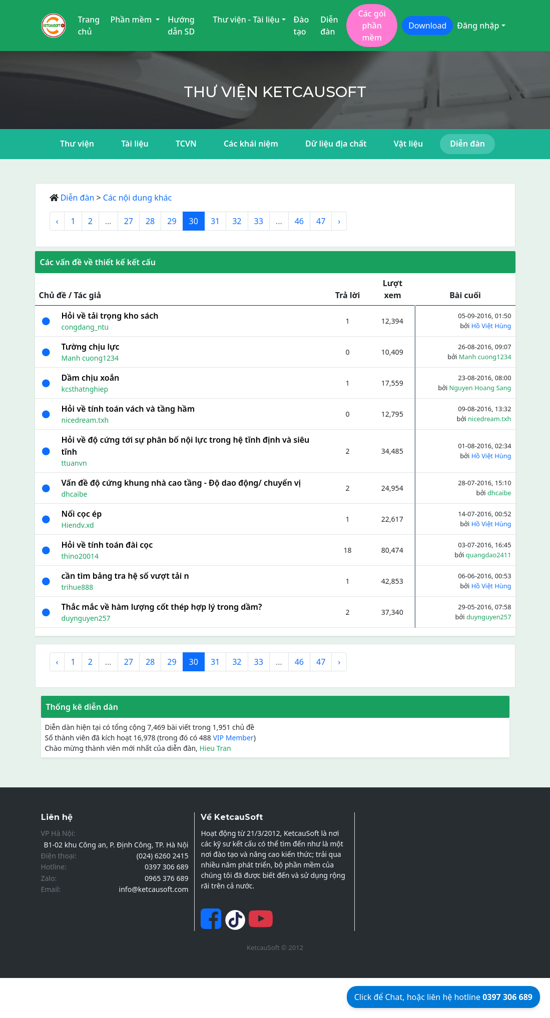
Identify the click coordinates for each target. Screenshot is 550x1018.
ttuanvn (74, 463)
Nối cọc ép (82, 513)
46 (299, 221)
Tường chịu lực (91, 346)
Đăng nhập (478, 25)
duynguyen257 (86, 618)
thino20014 (80, 556)
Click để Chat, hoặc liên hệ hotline (443, 996)
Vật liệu (408, 143)
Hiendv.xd (78, 525)
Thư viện (77, 143)
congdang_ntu (85, 327)
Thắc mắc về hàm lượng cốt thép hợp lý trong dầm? (162, 606)
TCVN (186, 143)
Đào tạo (301, 25)
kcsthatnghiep (85, 389)
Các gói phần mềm (371, 25)
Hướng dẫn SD (181, 25)
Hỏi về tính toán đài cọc (107, 544)
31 (215, 221)
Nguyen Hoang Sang (480, 387)
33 (258, 221)
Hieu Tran (215, 748)
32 (236, 221)
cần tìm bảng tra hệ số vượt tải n (125, 575)
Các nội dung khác (137, 197)
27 (128, 221)
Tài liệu (135, 143)
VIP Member (233, 737)
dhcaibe (75, 494)
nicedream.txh (85, 420)
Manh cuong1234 (90, 358)
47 (320, 221)
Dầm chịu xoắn (91, 377)
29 (171, 221)
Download (427, 25)
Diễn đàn (329, 25)
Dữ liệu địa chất (336, 143)
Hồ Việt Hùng (491, 325)
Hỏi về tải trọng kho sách (110, 315)
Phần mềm (132, 19)
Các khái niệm (251, 143)
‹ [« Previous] (57, 221)
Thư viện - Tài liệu (246, 19)
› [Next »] (339, 221)
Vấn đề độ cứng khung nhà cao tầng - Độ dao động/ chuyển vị (181, 482)
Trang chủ (89, 25)
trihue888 (78, 587)
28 (150, 221)
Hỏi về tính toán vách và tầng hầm (128, 408)
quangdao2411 (488, 554)
